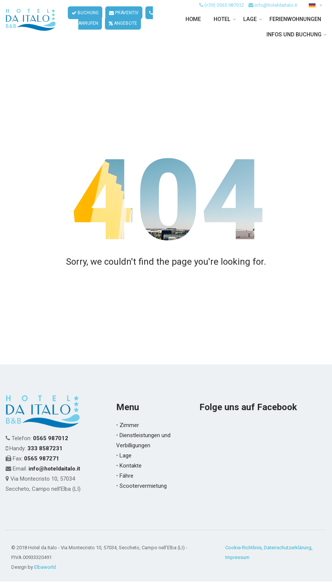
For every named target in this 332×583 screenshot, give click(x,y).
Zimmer (129, 426)
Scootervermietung (143, 487)
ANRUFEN (150, 22)
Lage (126, 457)
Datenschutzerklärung (287, 549)
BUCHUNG (74, 22)
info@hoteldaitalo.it (275, 14)
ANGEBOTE (112, 33)
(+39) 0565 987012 (224, 14)
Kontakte (131, 467)
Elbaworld (45, 568)
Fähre (126, 477)
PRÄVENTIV (113, 22)
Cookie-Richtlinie (243, 549)
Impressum (237, 559)
